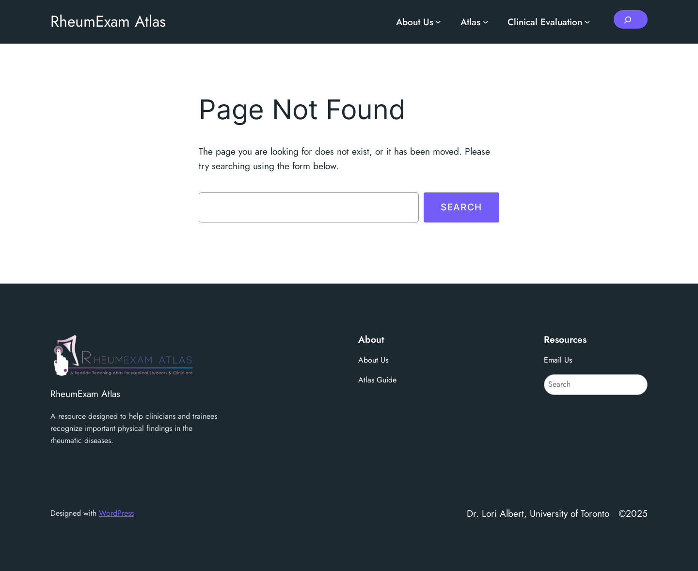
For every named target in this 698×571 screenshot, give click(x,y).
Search (461, 207)
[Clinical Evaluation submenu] (587, 22)
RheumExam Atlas (108, 21)
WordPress (116, 513)
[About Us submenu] (438, 22)
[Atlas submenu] (486, 22)
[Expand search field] (631, 19)
